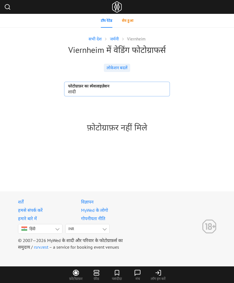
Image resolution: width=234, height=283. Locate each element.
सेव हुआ (128, 20)
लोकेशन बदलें (117, 67)
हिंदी (28, 228)
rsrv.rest (41, 247)
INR (71, 228)
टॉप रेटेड (106, 20)
